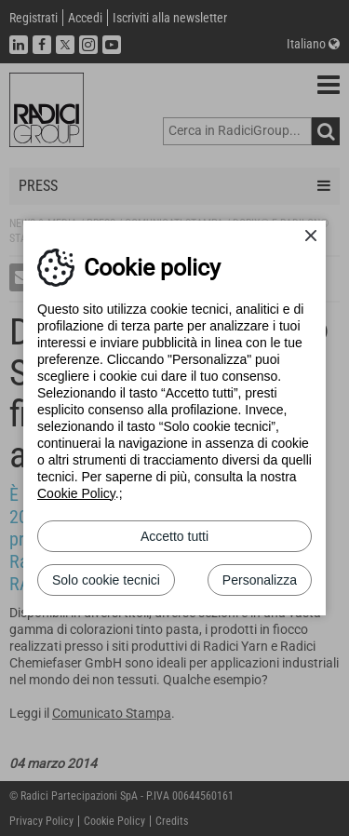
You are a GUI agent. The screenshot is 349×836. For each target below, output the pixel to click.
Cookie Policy (76, 493)
